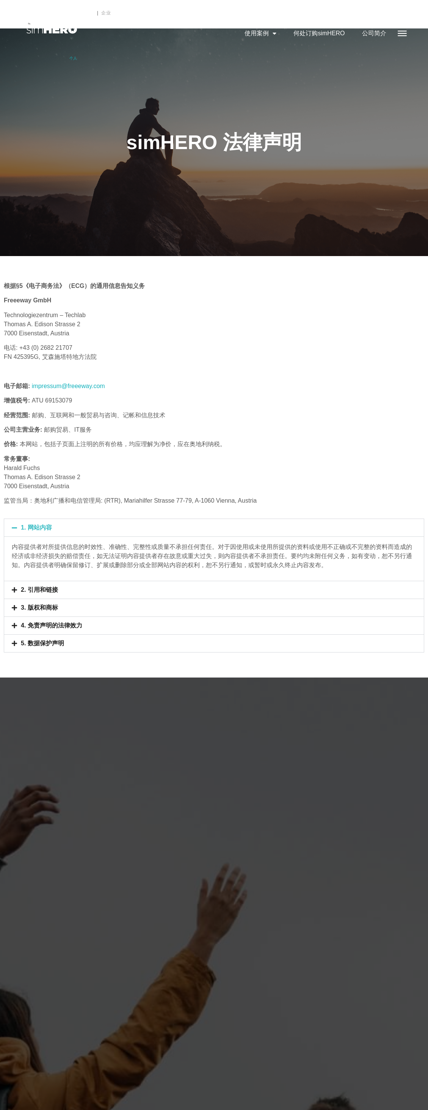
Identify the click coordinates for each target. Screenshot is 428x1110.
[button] (214, 527)
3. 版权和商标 (39, 607)
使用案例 (260, 33)
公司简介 (374, 33)
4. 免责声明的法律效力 (51, 625)
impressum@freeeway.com (68, 386)
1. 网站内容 (36, 527)
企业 (106, 13)
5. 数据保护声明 (42, 643)
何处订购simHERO (319, 33)
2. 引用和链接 (39, 589)
